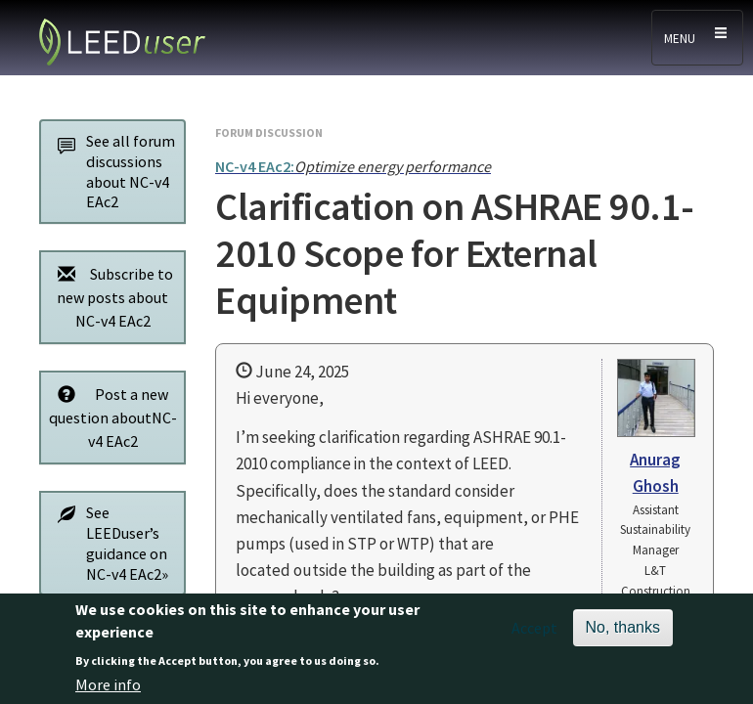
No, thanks (623, 633)
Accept (534, 633)
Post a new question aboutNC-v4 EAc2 (112, 417)
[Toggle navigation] (697, 38)
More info (108, 689)
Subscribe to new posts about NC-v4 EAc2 (110, 296)
